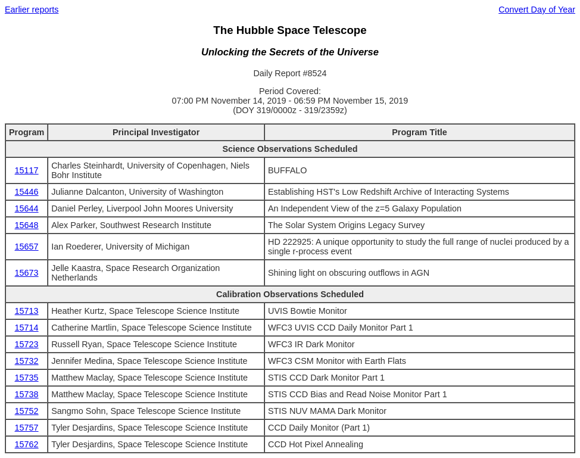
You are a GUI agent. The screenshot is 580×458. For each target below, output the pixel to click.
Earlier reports (31, 9)
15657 (27, 246)
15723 (27, 344)
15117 (27, 170)
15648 (27, 225)
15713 (27, 311)
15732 (27, 361)
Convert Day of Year (536, 9)
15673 (27, 273)
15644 (27, 208)
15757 (27, 427)
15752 (27, 411)
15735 (27, 377)
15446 (27, 192)
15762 (27, 444)
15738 (27, 394)
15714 (27, 327)
